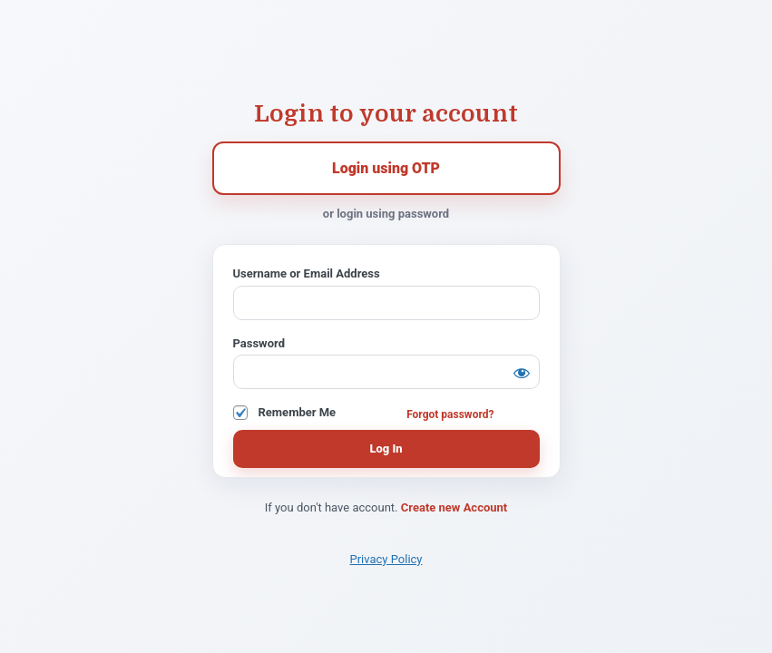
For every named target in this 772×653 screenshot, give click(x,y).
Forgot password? (449, 414)
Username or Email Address (306, 273)
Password (259, 343)
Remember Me (298, 412)
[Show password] (521, 373)
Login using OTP (386, 168)
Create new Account (454, 507)
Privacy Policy (385, 559)
